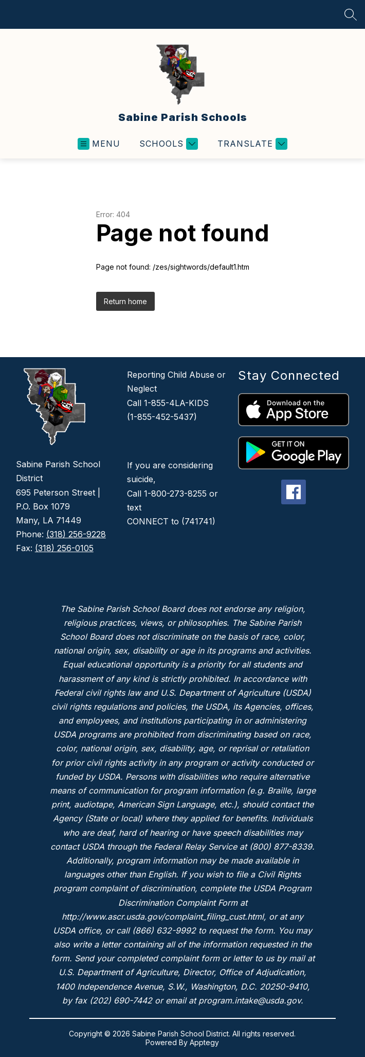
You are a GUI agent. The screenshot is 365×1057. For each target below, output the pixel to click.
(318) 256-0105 (64, 548)
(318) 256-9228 (76, 534)
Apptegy (204, 1042)
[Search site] (350, 14)
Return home (125, 301)
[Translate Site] (251, 143)
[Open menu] (99, 143)
